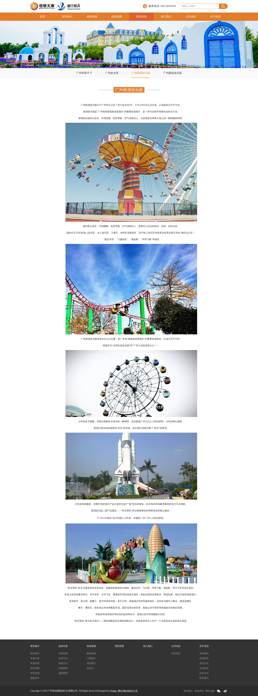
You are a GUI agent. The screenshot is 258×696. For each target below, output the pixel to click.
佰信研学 (204, 658)
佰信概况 (204, 653)
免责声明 (199, 691)
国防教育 (63, 673)
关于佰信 (215, 16)
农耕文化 (63, 663)
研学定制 (34, 673)
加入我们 (166, 16)
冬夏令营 (34, 658)
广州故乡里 (111, 73)
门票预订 (91, 658)
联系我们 (204, 678)
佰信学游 (92, 16)
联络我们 (188, 691)
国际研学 (34, 678)
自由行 (90, 668)
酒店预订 (91, 663)
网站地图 (210, 691)
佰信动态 (176, 653)
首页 (42, 16)
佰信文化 (204, 663)
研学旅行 (67, 16)
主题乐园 (63, 653)
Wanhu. (113, 691)
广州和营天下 (84, 73)
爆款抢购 (91, 653)
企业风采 (204, 668)
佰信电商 (116, 16)
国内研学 (34, 653)
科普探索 (63, 668)
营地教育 (34, 663)
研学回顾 (34, 668)
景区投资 (141, 16)
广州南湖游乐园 (141, 73)
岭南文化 (63, 658)
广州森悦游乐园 (172, 73)
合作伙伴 (204, 673)
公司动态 (190, 16)
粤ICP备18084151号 (128, 691)
